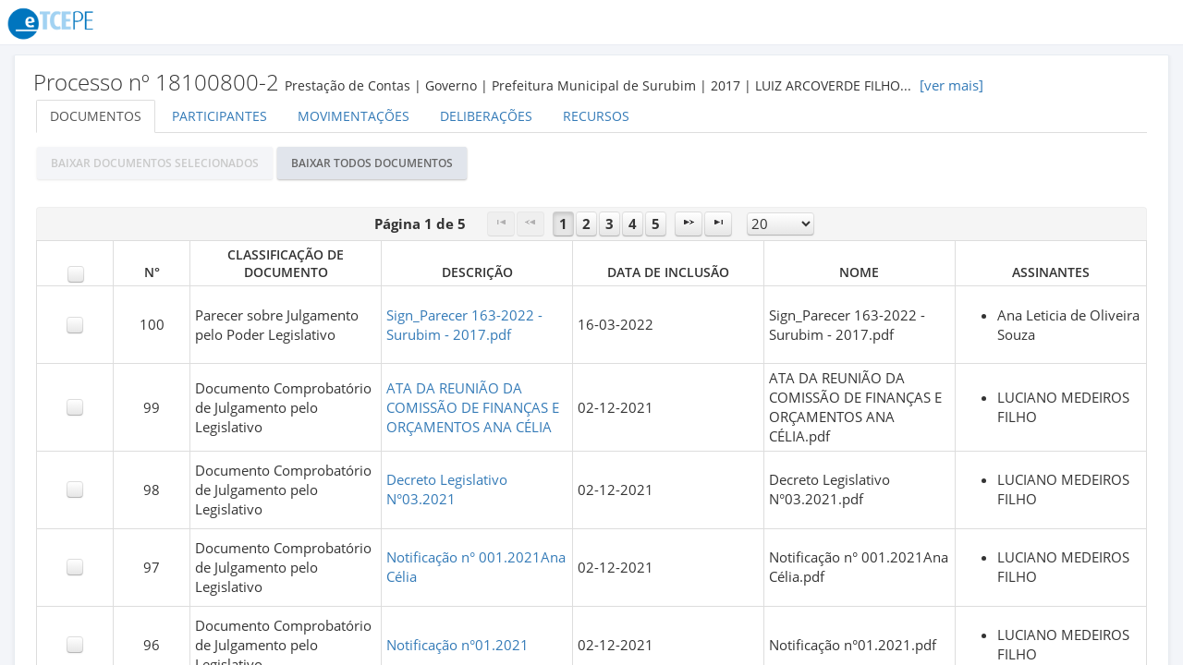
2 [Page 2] (586, 224)
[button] (155, 163)
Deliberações (486, 116)
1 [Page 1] (563, 224)
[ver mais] (951, 85)
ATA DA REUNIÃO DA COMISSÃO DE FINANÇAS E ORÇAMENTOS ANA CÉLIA (472, 408)
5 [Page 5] (656, 224)
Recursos (596, 116)
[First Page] (501, 224)
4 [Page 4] (632, 224)
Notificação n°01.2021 (457, 645)
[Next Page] (688, 224)
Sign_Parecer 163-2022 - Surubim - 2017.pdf (464, 325)
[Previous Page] (530, 224)
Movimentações (353, 116)
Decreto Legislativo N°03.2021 (446, 489)
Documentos (95, 116)
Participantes (219, 116)
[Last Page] (718, 224)
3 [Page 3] (609, 224)
